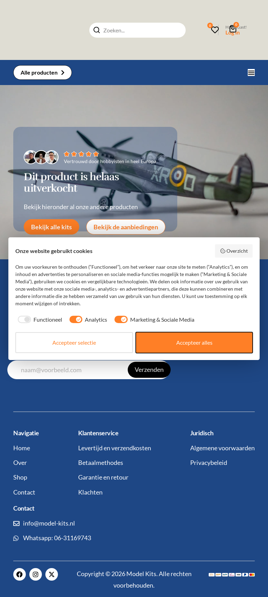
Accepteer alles (194, 342)
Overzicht (234, 251)
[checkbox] (38, 319)
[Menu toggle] (251, 72)
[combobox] (137, 30)
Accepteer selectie (74, 342)
